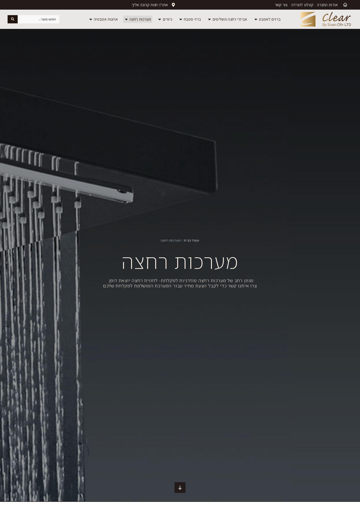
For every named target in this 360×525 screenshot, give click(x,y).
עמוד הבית (191, 240)
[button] (267, 19)
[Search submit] (13, 19)
